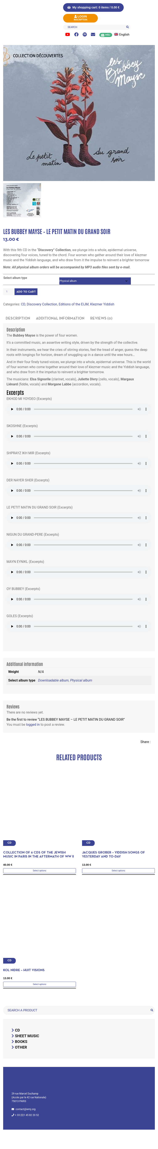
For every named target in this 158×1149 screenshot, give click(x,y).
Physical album (81, 680)
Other (21, 1047)
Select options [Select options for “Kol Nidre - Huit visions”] (39, 984)
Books (21, 1041)
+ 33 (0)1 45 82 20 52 (27, 1115)
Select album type (15, 278)
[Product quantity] (8, 291)
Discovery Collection (42, 304)
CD (23, 304)
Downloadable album (53, 680)
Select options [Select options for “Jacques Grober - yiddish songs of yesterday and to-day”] (118, 870)
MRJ (107, 35)
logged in (33, 725)
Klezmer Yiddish (102, 304)
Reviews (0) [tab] (101, 318)
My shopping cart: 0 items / (93, 7)
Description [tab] (18, 318)
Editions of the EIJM (74, 304)
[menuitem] (123, 34)
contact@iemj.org (26, 1109)
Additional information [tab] (60, 318)
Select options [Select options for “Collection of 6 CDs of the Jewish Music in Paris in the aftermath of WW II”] (39, 870)
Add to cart (26, 291)
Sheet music (27, 1036)
